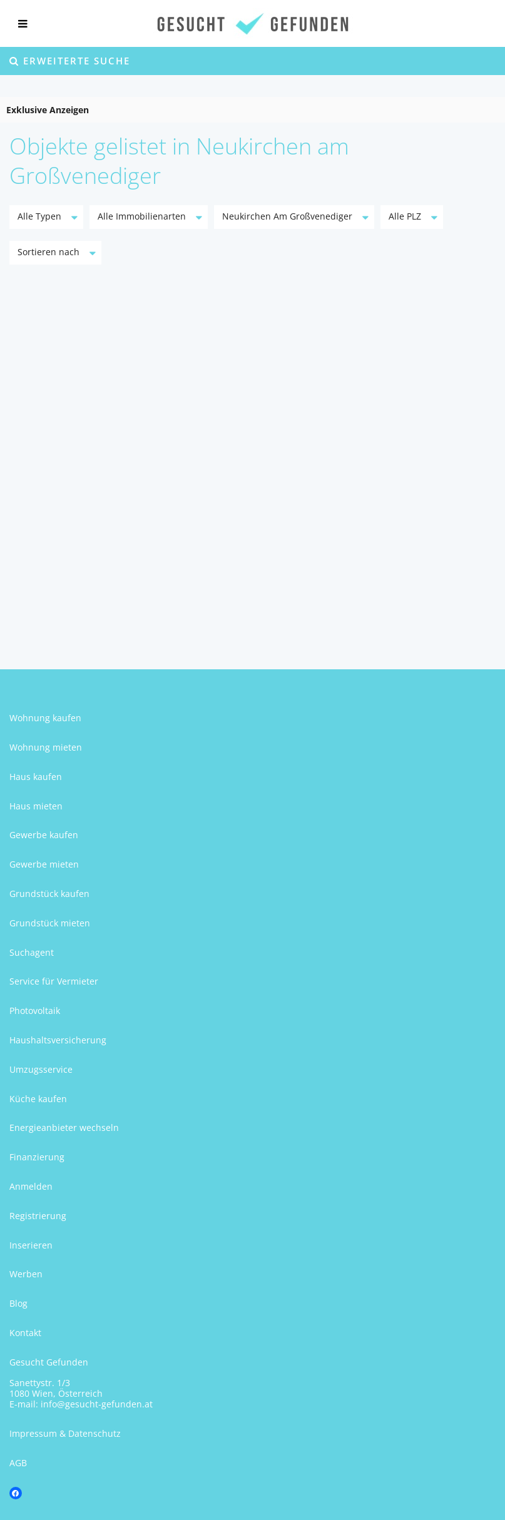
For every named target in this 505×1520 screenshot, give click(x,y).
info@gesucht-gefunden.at (97, 1404)
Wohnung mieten (45, 747)
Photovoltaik (34, 1010)
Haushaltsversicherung (57, 1040)
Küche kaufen (38, 1099)
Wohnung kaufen (45, 718)
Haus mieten (36, 806)
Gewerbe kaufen (43, 835)
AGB (18, 1463)
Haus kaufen (35, 777)
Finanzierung (36, 1157)
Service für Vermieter (53, 981)
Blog (18, 1303)
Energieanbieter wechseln (64, 1127)
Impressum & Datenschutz (65, 1433)
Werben (26, 1274)
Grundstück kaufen (49, 893)
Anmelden (31, 1186)
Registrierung (37, 1216)
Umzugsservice (41, 1069)
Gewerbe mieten (44, 864)
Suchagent (31, 952)
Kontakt (25, 1333)
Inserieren (31, 1245)
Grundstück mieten (49, 923)
